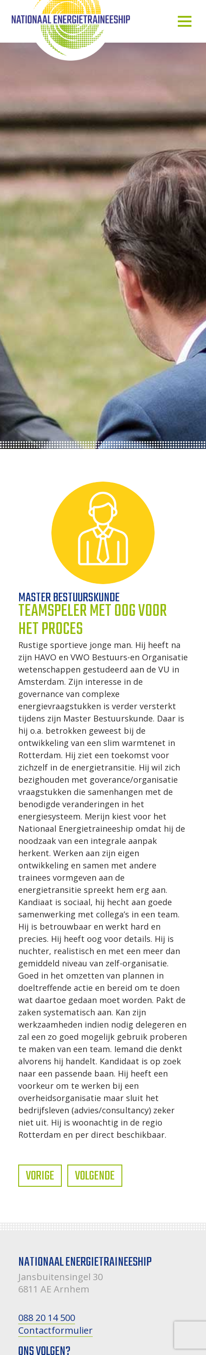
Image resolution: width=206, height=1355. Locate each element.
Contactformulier (55, 1330)
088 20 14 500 (46, 1317)
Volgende (95, 1176)
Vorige (40, 1176)
